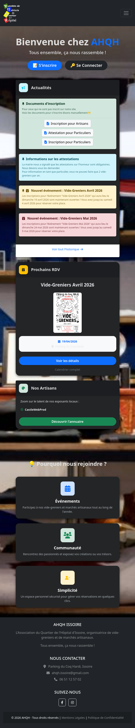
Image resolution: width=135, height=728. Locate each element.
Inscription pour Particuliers (67, 142)
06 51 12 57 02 (67, 679)
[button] (62, 702)
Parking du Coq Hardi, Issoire (67, 666)
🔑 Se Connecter (86, 65)
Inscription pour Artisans (67, 123)
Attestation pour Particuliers (67, 133)
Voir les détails (67, 361)
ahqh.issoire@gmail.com (67, 673)
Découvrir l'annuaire (67, 421)
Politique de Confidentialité (106, 718)
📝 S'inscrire (45, 65)
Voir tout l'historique (67, 249)
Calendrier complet (67, 369)
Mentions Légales (73, 718)
